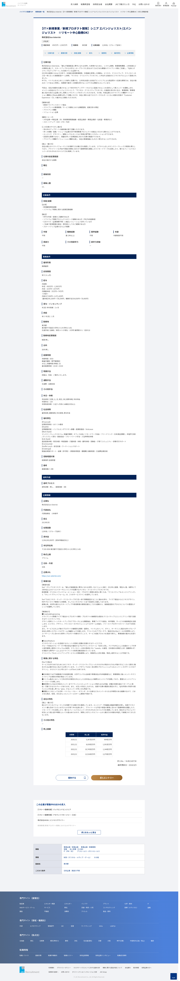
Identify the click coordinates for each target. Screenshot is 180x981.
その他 (96, 857)
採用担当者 (97, 4)
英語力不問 (76, 871)
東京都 (66, 864)
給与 (89, 53)
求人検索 (74, 4)
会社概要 (108, 4)
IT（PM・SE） (69, 851)
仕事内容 (49, 53)
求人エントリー (106, 777)
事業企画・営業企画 (71, 847)
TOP (173, 978)
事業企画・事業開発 (88, 847)
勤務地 (102, 53)
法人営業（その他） (77, 849)
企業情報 (129, 53)
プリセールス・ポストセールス (88, 851)
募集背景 (62, 53)
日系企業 (67, 871)
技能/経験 (76, 53)
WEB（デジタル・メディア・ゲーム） (77, 857)
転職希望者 (85, 4)
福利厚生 (116, 53)
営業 (65, 849)
